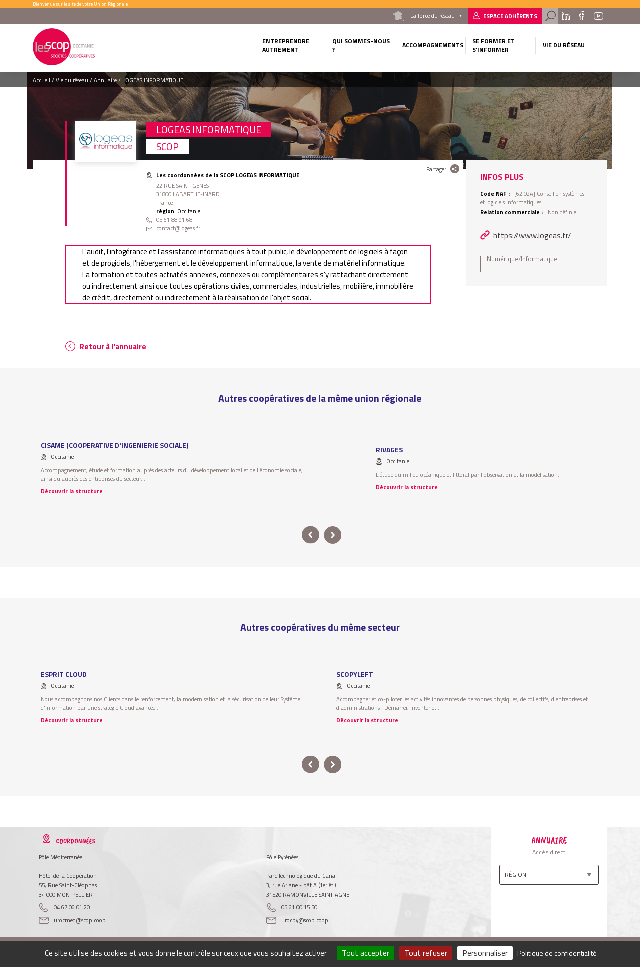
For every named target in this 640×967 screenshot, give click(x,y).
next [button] (333, 535)
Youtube (599, 16)
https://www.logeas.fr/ (533, 235)
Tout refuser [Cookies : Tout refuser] (426, 953)
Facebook (582, 16)
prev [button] (311, 535)
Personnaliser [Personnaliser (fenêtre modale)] (485, 953)
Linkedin (565, 16)
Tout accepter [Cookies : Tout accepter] (366, 953)
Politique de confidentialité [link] (557, 953)
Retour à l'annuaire (113, 346)
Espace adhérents (511, 16)
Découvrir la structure (72, 491)
